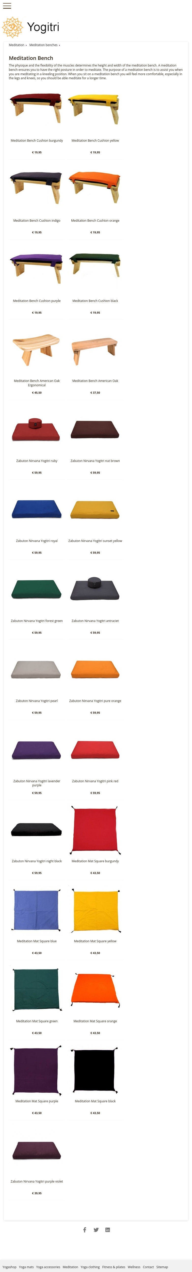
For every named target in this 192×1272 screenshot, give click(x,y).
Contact (148, 1267)
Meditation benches (43, 45)
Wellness (134, 1267)
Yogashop (10, 1267)
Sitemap (162, 1267)
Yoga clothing (90, 1267)
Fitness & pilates (113, 1267)
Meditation (16, 45)
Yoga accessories (48, 1267)
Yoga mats (26, 1267)
